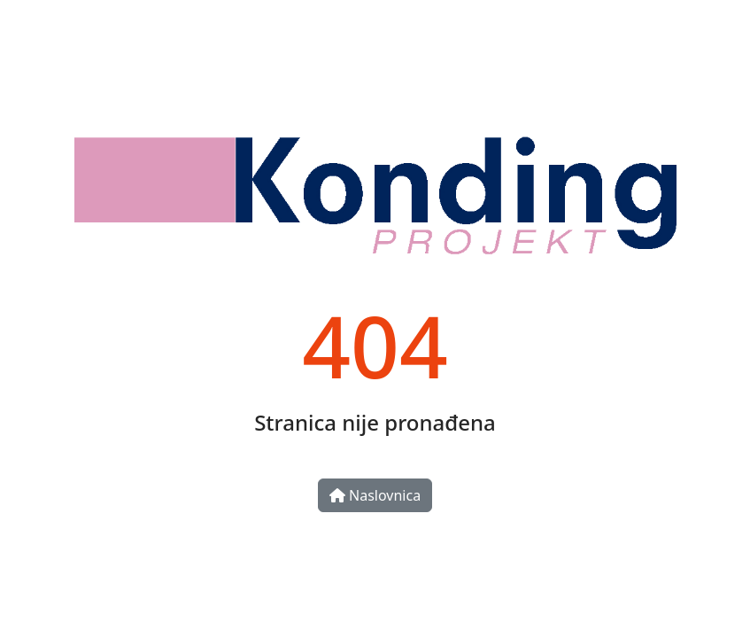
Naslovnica (375, 495)
